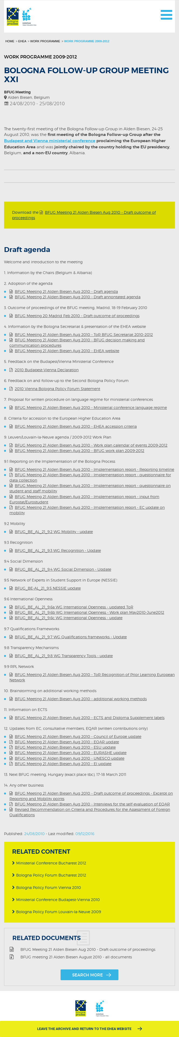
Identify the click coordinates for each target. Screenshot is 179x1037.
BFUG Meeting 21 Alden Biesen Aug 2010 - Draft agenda (66, 291)
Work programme (45, 41)
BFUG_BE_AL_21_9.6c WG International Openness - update (68, 617)
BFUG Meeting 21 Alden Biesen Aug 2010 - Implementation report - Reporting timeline (94, 469)
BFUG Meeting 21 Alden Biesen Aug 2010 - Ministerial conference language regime (91, 407)
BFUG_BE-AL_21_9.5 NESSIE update (48, 588)
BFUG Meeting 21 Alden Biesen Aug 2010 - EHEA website (67, 350)
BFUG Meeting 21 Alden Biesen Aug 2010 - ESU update (65, 747)
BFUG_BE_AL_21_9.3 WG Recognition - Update (58, 550)
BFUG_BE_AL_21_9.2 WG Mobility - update (54, 531)
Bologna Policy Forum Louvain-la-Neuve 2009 (56, 911)
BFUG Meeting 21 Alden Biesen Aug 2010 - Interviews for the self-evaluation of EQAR (92, 804)
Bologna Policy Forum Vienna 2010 (46, 887)
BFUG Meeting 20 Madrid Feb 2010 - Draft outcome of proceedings (77, 315)
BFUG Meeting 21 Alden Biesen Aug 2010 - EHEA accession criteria (76, 426)
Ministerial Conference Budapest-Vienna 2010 (56, 899)
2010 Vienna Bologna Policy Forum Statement (57, 388)
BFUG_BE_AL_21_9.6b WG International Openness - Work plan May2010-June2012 (89, 612)
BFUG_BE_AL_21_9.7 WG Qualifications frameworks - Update (71, 637)
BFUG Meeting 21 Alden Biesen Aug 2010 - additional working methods (81, 698)
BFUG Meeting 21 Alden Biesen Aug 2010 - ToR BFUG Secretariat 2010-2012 (84, 334)
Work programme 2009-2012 (86, 41)
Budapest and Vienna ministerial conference (49, 140)
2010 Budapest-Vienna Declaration (47, 369)
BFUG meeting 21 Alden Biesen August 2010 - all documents (76, 956)
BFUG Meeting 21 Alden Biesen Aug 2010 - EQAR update (67, 742)
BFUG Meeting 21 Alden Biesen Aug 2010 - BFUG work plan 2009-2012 (79, 450)
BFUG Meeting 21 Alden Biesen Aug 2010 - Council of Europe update (78, 736)
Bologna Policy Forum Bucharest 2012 (49, 875)
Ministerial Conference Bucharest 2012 (49, 863)
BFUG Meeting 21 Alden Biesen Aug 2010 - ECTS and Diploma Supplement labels (89, 717)
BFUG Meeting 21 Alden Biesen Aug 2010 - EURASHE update (71, 752)
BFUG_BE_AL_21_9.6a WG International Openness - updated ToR (74, 607)
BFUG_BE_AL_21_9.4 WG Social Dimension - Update (63, 569)
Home (9, 41)
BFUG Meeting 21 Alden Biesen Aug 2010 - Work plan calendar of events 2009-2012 (91, 445)
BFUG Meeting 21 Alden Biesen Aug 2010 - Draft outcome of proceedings (87, 949)
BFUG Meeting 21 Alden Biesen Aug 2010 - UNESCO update (69, 758)
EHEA (22, 41)
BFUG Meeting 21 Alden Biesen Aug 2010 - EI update (63, 763)
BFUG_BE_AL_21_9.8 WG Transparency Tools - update (64, 655)
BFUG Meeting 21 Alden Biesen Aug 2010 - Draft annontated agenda (78, 297)
